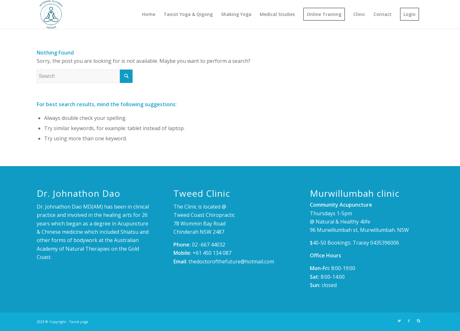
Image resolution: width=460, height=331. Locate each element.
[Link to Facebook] (409, 321)
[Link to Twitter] (399, 321)
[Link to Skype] (418, 321)
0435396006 (384, 242)
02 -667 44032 (208, 244)
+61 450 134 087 (212, 252)
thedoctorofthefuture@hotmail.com (231, 261)
